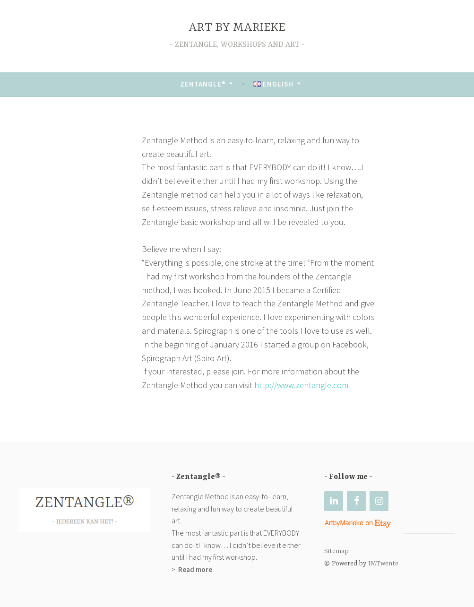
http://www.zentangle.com (301, 385)
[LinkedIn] (333, 501)
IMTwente (384, 563)
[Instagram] (379, 501)
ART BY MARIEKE (237, 28)
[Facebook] (356, 501)
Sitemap (336, 551)
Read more (194, 569)
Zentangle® (203, 83)
